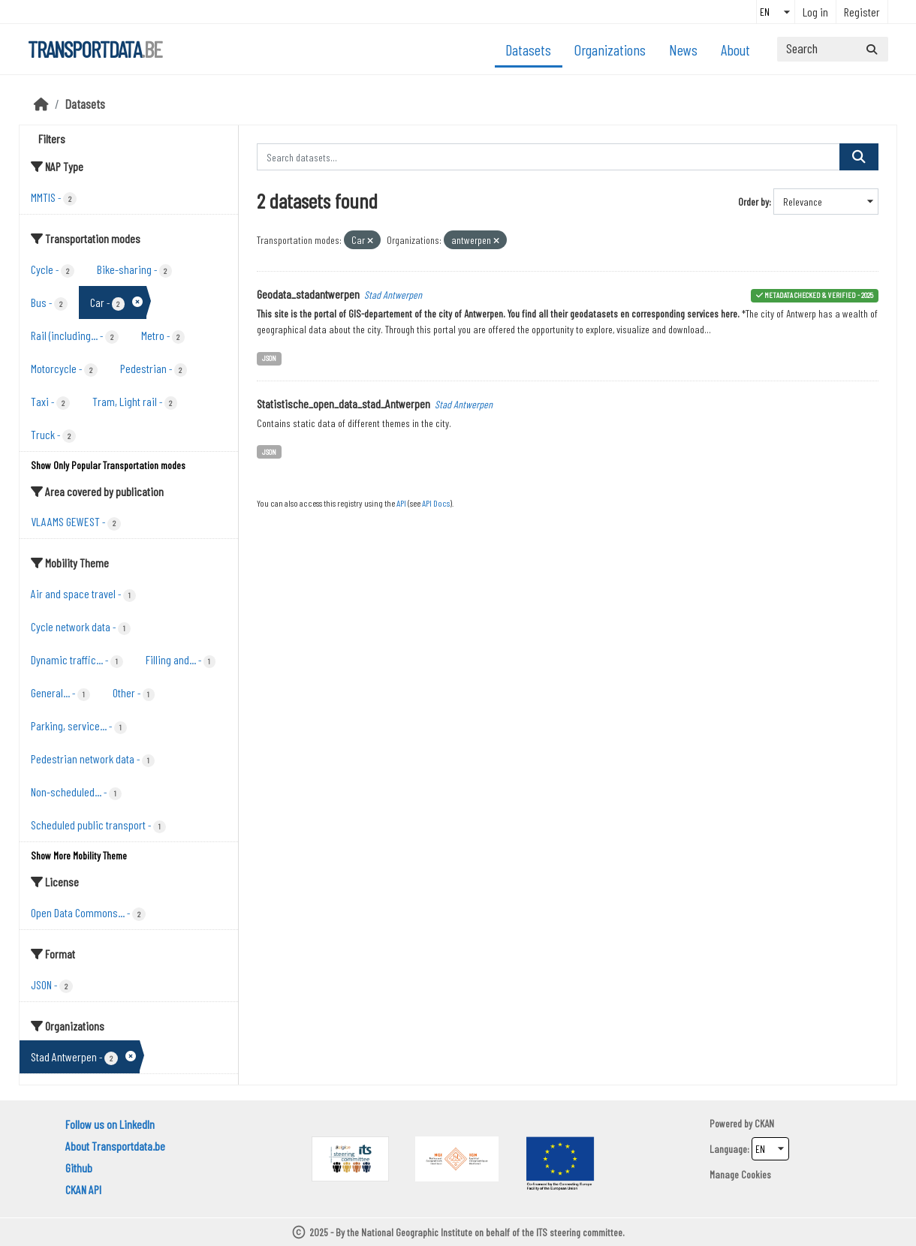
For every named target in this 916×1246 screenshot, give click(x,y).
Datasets (528, 50)
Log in (815, 12)
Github (78, 1167)
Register (862, 12)
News (683, 50)
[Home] (41, 103)
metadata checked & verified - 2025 (818, 294)
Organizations (610, 50)
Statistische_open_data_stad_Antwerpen (343, 403)
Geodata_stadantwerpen (308, 294)
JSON (269, 358)
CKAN (764, 1123)
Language (728, 1148)
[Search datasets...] (832, 49)
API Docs (436, 503)
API (401, 503)
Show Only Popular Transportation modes (108, 465)
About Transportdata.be (115, 1146)
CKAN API (83, 1189)
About (735, 50)
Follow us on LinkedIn (110, 1124)
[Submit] (872, 49)
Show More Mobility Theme (79, 855)
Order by (753, 201)
